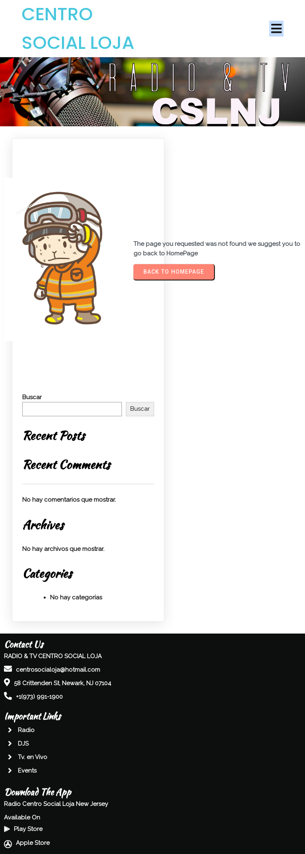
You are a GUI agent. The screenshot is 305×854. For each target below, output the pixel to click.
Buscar (32, 397)
